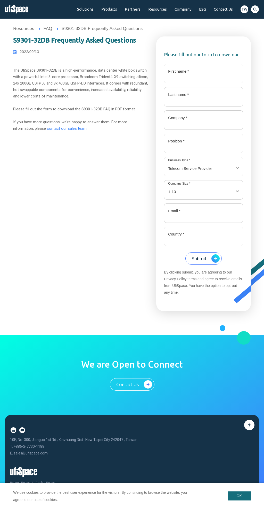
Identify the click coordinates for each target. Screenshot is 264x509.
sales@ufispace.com (31, 454)
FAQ (47, 28)
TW (244, 9)
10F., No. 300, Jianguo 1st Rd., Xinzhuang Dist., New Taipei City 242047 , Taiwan (73, 440)
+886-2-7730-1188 (29, 447)
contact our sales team (67, 128)
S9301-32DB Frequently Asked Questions (102, 28)
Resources (23, 28)
